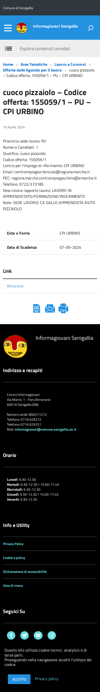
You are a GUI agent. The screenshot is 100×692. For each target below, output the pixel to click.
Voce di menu (13, 585)
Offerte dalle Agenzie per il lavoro (32, 70)
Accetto (19, 679)
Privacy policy (46, 679)
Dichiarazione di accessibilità (25, 571)
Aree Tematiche (34, 64)
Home (8, 64)
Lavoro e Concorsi (70, 64)
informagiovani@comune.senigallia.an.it (45, 429)
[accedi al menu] (8, 28)
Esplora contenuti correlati (45, 48)
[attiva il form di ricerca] (90, 28)
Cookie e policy (14, 557)
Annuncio (15, 286)
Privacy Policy (13, 543)
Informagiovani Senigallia (55, 26)
